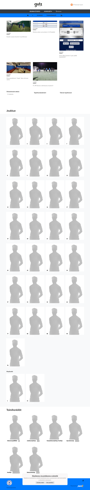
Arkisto (58, 11)
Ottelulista (9, 99)
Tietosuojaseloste (11, 487)
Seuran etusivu (35, 11)
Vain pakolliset (49, 482)
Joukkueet (48, 11)
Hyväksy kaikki (40, 482)
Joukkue (40, 15)
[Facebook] (83, 480)
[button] (15, 132)
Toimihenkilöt (51, 15)
